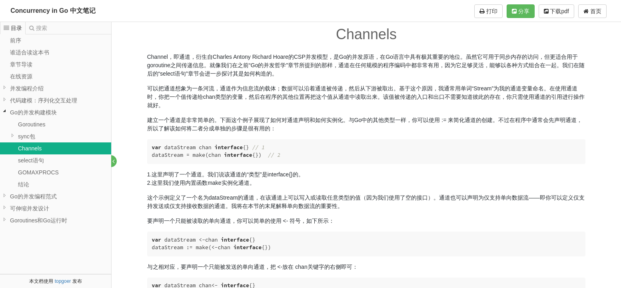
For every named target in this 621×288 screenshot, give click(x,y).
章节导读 (21, 64)
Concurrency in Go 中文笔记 (52, 10)
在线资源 (21, 76)
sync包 (26, 136)
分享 (520, 11)
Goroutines (31, 124)
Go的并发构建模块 (33, 112)
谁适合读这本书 (29, 52)
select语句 (31, 160)
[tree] (55, 130)
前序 (15, 40)
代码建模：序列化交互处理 (43, 100)
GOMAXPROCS (38, 172)
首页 (592, 11)
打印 (488, 11)
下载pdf (556, 11)
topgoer (63, 281)
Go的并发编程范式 (33, 196)
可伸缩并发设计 (29, 208)
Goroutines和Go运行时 (38, 220)
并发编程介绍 (27, 88)
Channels (30, 148)
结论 (23, 184)
